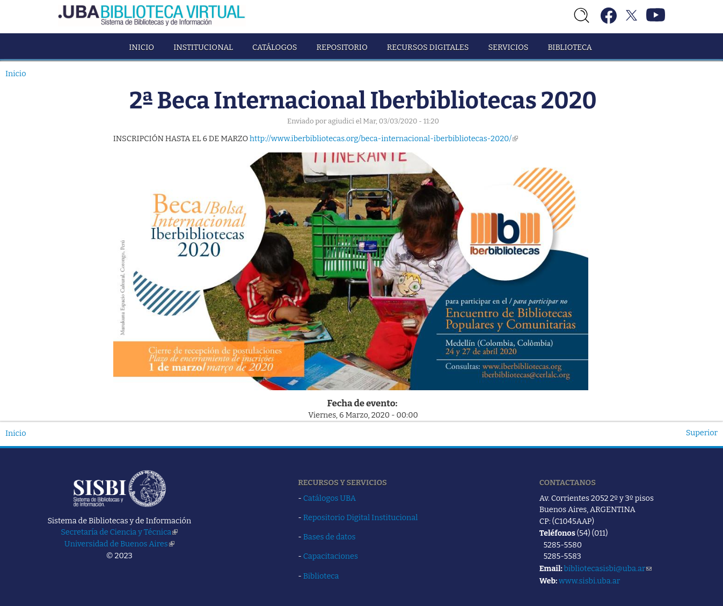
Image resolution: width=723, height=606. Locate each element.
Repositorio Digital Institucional (360, 517)
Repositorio (341, 47)
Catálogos (274, 47)
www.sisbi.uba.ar (589, 581)
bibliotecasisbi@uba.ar (608, 568)
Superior (702, 432)
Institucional (203, 47)
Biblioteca (569, 47)
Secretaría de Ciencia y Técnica (119, 532)
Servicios (508, 47)
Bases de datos (329, 537)
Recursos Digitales (428, 47)
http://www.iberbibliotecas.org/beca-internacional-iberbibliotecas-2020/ (384, 138)
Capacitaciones (330, 556)
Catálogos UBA (329, 498)
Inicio (141, 47)
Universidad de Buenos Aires (119, 544)
